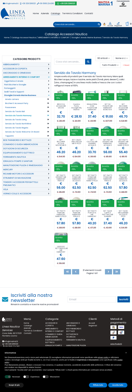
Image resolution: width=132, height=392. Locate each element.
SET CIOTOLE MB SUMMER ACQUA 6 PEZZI (92, 142)
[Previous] (75, 271)
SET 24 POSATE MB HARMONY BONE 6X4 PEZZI (108, 106)
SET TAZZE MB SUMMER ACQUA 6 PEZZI (123, 213)
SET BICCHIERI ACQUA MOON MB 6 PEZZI (61, 142)
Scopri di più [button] (14, 385)
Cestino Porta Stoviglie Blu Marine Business (76, 106)
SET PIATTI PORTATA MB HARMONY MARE (92, 213)
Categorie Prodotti (26, 59)
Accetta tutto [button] (117, 385)
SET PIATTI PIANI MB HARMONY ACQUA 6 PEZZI (123, 178)
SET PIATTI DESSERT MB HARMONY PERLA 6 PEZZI (61, 178)
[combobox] (75, 24)
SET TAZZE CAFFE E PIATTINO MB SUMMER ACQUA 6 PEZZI (107, 213)
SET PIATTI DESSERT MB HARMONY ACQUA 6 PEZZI (107, 142)
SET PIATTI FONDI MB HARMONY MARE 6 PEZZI (92, 178)
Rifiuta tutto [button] (98, 385)
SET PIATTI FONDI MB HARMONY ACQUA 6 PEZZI (76, 178)
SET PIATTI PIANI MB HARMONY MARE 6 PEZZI (60, 213)
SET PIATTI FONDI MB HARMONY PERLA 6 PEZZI (107, 178)
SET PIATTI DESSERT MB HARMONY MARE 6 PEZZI (123, 142)
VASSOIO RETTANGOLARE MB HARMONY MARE (61, 249)
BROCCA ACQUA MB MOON (61, 106)
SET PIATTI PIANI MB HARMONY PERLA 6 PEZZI (76, 213)
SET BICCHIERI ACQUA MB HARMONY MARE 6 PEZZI (123, 106)
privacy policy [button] (103, 357)
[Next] (108, 271)
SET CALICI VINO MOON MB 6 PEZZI (76, 142)
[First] (67, 271)
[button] (126, 353)
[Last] (116, 271)
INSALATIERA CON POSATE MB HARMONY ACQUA (92, 106)
